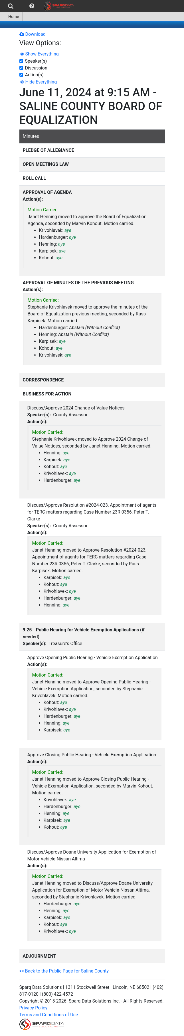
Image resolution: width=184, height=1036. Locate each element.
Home (11, 16)
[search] (10, 6)
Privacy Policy (33, 1008)
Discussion (36, 68)
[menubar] (38, 6)
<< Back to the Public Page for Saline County (64, 971)
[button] (32, 6)
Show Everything (39, 54)
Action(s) (34, 74)
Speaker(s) (36, 61)
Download (32, 34)
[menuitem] (10, 6)
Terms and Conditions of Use (48, 1014)
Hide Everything (38, 82)
